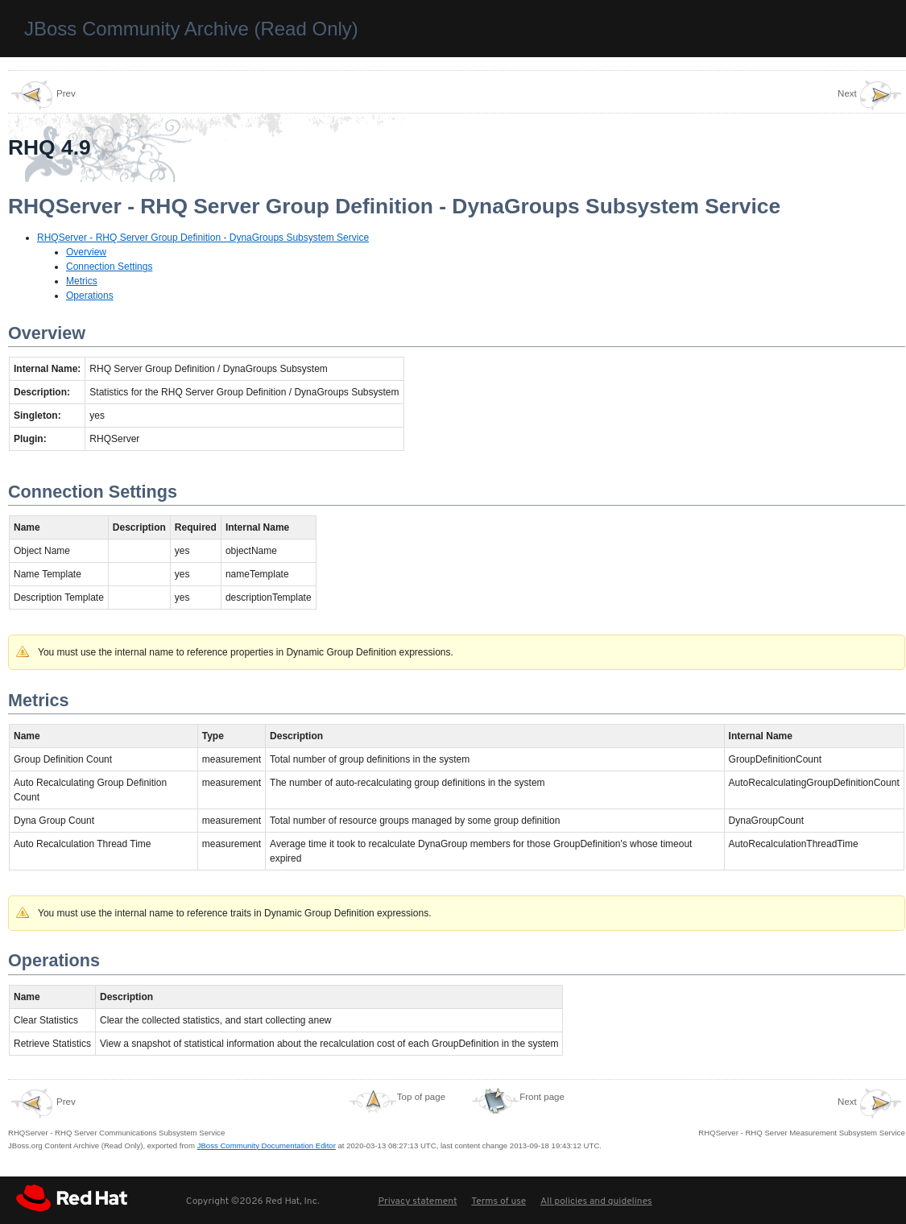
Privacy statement (417, 1201)
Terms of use (498, 1201)
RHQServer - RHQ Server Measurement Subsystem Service (801, 1112)
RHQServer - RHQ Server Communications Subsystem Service (116, 1112)
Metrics (81, 281)
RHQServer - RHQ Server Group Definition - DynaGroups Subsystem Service (203, 237)
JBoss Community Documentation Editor (266, 1145)
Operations (90, 295)
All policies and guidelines (596, 1201)
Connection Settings (109, 266)
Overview (86, 252)
